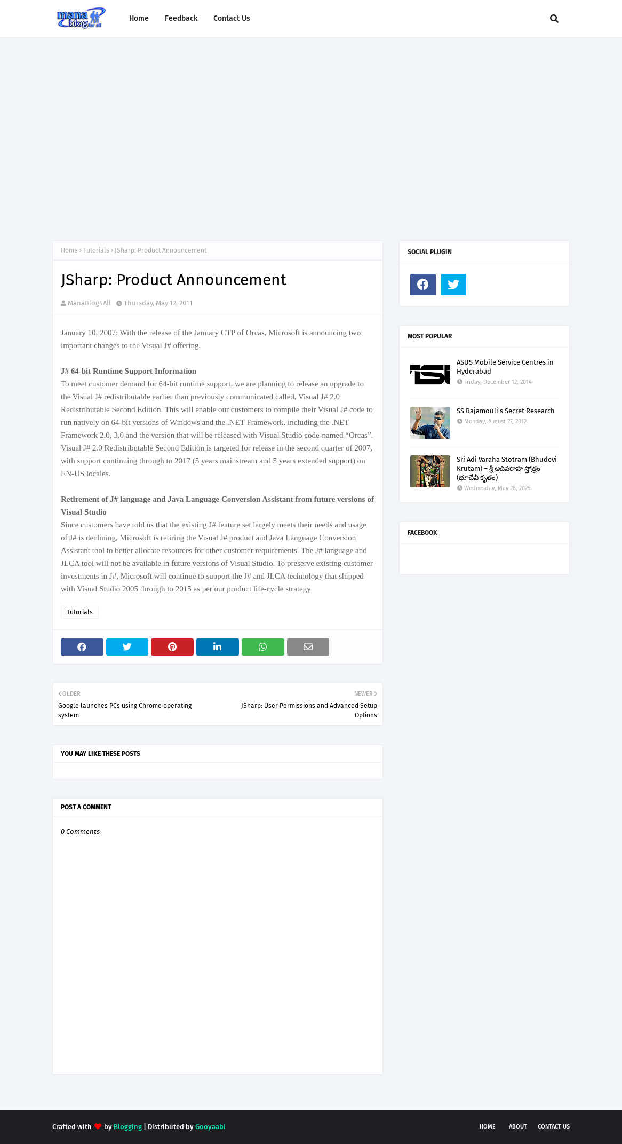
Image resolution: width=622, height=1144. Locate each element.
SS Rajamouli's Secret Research (506, 411)
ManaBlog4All (89, 303)
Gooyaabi (210, 1127)
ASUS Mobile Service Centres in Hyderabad (505, 366)
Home (69, 250)
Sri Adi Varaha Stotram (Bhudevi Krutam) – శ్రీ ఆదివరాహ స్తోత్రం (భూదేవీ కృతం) (507, 468)
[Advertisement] (311, 128)
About (518, 1126)
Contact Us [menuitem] (231, 18)
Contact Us (554, 1126)
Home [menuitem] (139, 18)
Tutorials (96, 250)
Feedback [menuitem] (181, 18)
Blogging (128, 1127)
